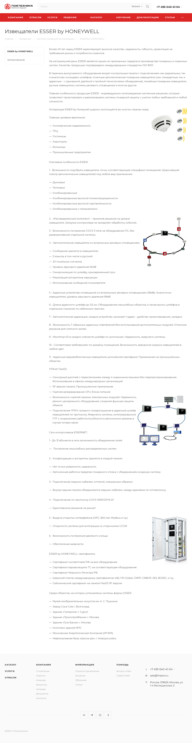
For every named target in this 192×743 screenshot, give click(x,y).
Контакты (41, 698)
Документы (42, 693)
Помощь (123, 664)
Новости (40, 675)
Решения (80, 675)
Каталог (11, 664)
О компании (43, 671)
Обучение (80, 680)
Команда (41, 680)
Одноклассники (108, 715)
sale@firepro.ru (159, 675)
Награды (41, 689)
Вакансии (41, 684)
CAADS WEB (123, 675)
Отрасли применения (87, 671)
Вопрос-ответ (124, 671)
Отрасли (11, 677)
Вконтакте (83, 715)
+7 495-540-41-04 (168, 7)
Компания (43, 664)
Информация (84, 664)
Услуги (10, 671)
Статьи (79, 684)
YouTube (100, 715)
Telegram (91, 715)
